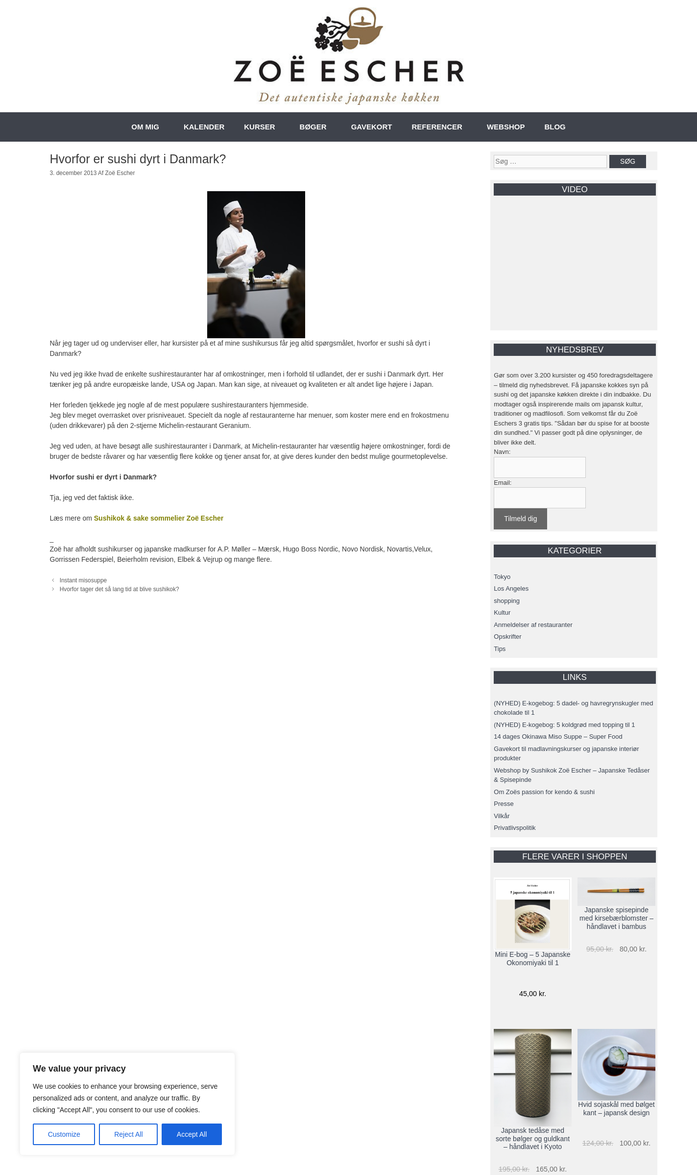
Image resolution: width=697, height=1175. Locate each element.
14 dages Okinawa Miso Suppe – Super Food (558, 736)
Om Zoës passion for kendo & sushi (544, 792)
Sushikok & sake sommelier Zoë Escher (159, 518)
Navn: (502, 451)
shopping (507, 600)
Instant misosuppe (83, 580)
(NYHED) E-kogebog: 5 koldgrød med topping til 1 (564, 724)
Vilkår (501, 816)
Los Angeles (511, 588)
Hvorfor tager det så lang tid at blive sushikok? (119, 589)
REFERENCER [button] (437, 127)
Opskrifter (507, 636)
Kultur (502, 612)
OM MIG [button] (145, 127)
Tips (499, 648)
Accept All (192, 1134)
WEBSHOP (506, 127)
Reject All (128, 1134)
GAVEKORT (371, 127)
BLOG (554, 127)
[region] (127, 1103)
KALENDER (204, 127)
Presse (503, 803)
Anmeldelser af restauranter (533, 624)
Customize (64, 1134)
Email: (502, 482)
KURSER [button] (259, 127)
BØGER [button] (313, 127)
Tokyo (502, 576)
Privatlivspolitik (514, 827)
